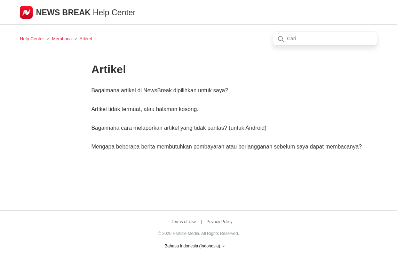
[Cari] (325, 38)
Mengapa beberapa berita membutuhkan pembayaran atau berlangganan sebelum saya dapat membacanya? (226, 147)
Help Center (32, 38)
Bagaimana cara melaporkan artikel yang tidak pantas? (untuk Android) (178, 128)
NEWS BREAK (64, 12)
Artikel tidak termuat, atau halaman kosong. (144, 109)
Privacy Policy (219, 221)
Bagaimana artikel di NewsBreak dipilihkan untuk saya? (159, 90)
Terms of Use (184, 221)
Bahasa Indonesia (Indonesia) (195, 246)
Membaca (62, 38)
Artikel (85, 38)
